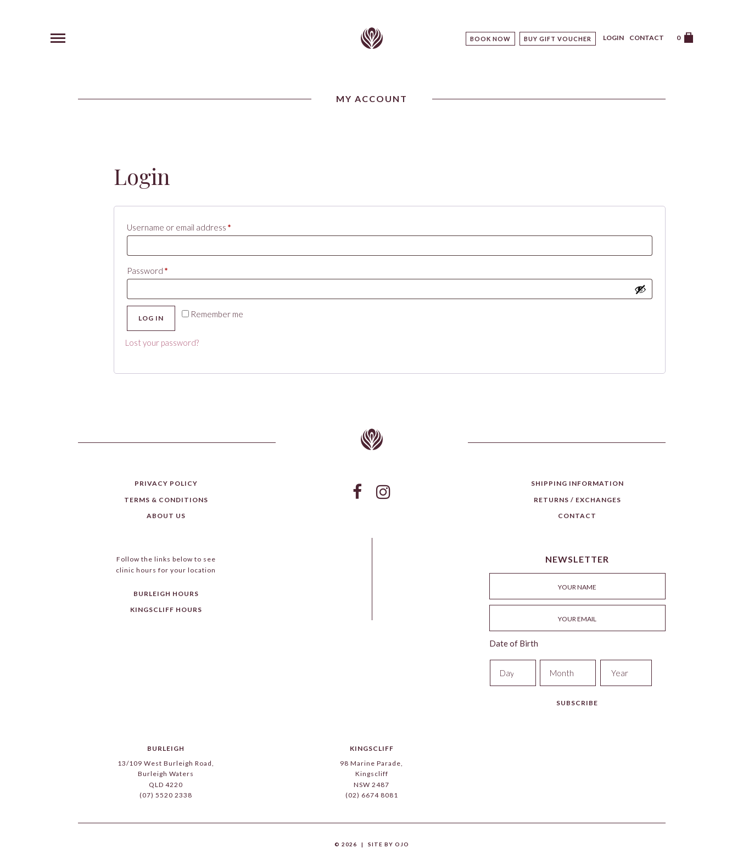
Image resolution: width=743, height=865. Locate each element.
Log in (151, 318)
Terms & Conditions (166, 500)
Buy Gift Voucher (557, 38)
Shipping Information (577, 483)
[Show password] (640, 289)
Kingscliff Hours (166, 609)
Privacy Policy (166, 483)
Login (613, 37)
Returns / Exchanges (577, 500)
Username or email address (196, 225)
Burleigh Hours (166, 593)
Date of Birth (513, 643)
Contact (646, 37)
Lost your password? (162, 342)
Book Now (490, 38)
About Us (166, 516)
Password (164, 269)
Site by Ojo (388, 844)
